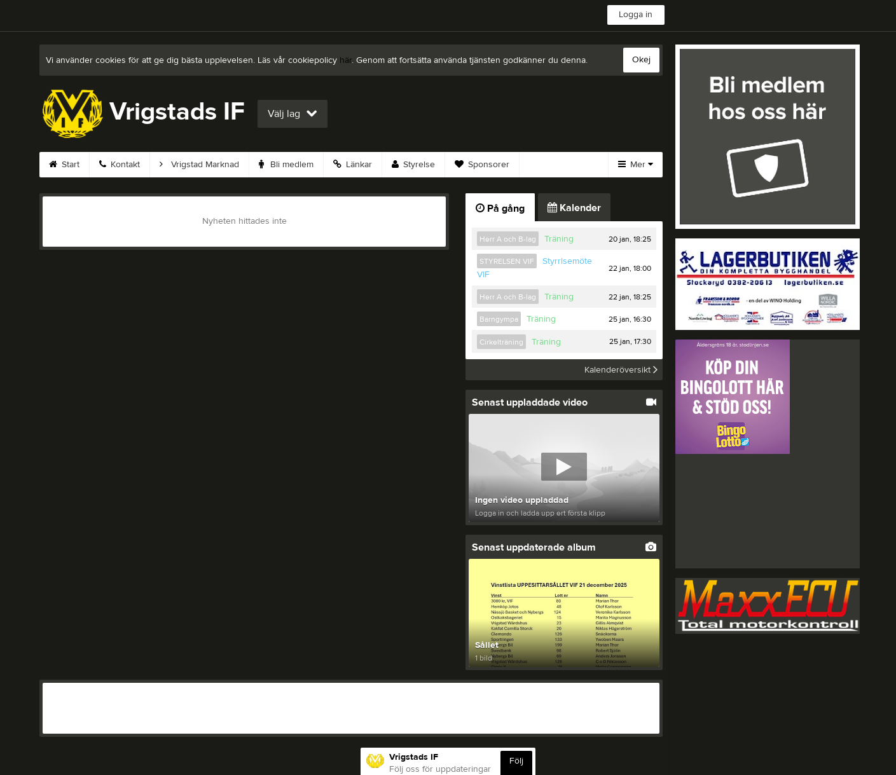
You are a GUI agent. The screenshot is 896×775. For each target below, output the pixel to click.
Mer (635, 164)
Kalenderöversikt (621, 369)
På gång (500, 208)
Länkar (352, 164)
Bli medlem (286, 164)
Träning (559, 239)
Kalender (574, 208)
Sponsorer (482, 164)
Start (64, 164)
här (346, 60)
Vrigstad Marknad (199, 164)
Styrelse (413, 164)
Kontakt (119, 164)
